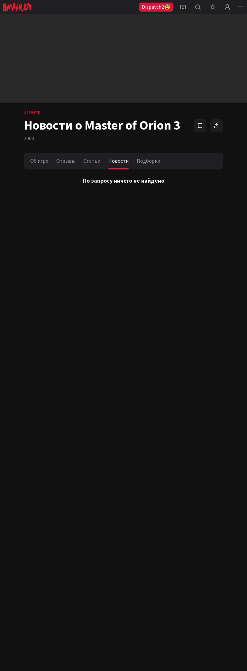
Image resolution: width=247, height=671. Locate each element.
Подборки (148, 161)
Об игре (39, 161)
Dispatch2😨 (156, 7)
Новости (118, 161)
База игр (32, 112)
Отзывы (65, 161)
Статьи (91, 161)
